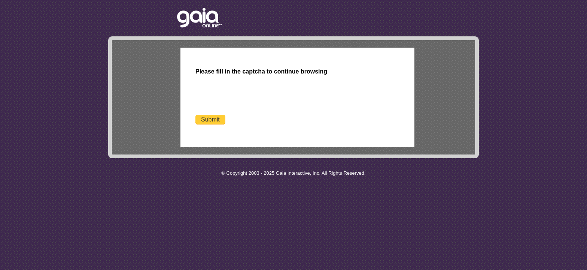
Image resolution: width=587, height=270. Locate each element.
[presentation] (252, 96)
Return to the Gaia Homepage (199, 18)
